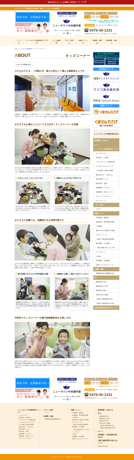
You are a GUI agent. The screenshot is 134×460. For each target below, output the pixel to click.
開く (29, 64)
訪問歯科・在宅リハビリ (104, 192)
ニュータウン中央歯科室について (36, 44)
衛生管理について (102, 179)
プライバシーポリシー (104, 196)
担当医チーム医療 (102, 157)
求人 (95, 277)
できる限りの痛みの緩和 (104, 170)
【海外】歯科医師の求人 (104, 299)
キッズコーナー (101, 153)
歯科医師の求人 (101, 282)
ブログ (98, 209)
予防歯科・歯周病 (102, 217)
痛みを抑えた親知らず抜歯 (105, 230)
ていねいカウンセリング (104, 166)
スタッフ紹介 (69, 44)
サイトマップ (100, 200)
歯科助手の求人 (101, 290)
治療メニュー (83, 44)
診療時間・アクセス (103, 188)
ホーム (19, 44)
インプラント (100, 252)
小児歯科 (99, 226)
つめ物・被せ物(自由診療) (105, 239)
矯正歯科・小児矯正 (103, 243)
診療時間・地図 (111, 44)
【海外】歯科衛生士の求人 (105, 303)
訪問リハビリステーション (105, 265)
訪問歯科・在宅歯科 (103, 260)
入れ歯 (98, 256)
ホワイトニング (101, 235)
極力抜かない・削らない (104, 175)
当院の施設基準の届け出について (106, 307)
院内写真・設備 (101, 183)
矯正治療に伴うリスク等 (106, 247)
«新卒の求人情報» (102, 295)
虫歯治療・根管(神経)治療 (105, 222)
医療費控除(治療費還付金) (105, 273)
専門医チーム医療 (56, 44)
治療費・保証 (97, 44)
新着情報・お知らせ (101, 140)
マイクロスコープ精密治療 (105, 162)
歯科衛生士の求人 (102, 286)
